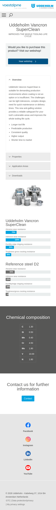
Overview (15, 80)
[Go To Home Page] (14, 6)
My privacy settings (16, 504)
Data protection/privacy (22, 500)
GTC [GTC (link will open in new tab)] (8, 500)
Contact (28, 398)
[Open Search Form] (11, 15)
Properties (15, 156)
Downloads (15, 175)
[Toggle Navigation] (4, 15)
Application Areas (18, 166)
